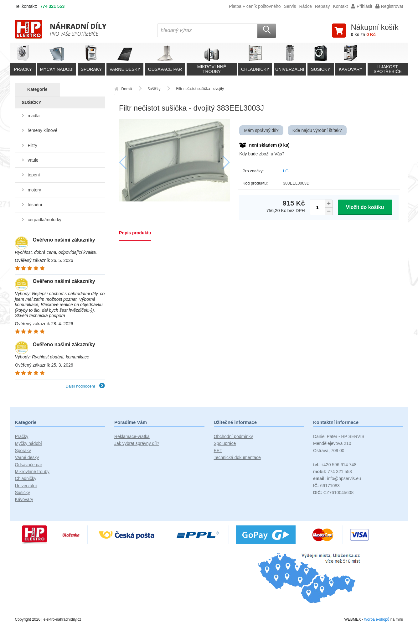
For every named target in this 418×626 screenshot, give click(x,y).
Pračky (21, 436)
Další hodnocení (85, 386)
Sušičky (22, 492)
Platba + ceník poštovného (255, 6)
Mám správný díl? (261, 130)
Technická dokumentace (237, 457)
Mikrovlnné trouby (32, 471)
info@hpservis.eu (337, 478)
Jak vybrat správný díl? (136, 443)
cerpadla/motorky (44, 219)
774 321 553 (52, 6)
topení (34, 174)
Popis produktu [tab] (135, 232)
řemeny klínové (42, 130)
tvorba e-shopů (376, 619)
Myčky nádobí (28, 443)
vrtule (33, 160)
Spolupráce (225, 443)
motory (34, 189)
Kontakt (340, 6)
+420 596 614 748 (334, 464)
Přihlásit (361, 6)
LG (285, 171)
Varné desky (27, 457)
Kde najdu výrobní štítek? (317, 130)
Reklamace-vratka (132, 436)
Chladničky (25, 478)
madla (33, 115)
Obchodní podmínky (233, 436)
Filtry (32, 145)
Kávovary (24, 499)
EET (218, 450)
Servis (290, 6)
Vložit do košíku (365, 207)
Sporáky (23, 450)
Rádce (305, 6)
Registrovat (389, 6)
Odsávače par (28, 464)
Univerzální (26, 485)
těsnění (35, 204)
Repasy (322, 6)
